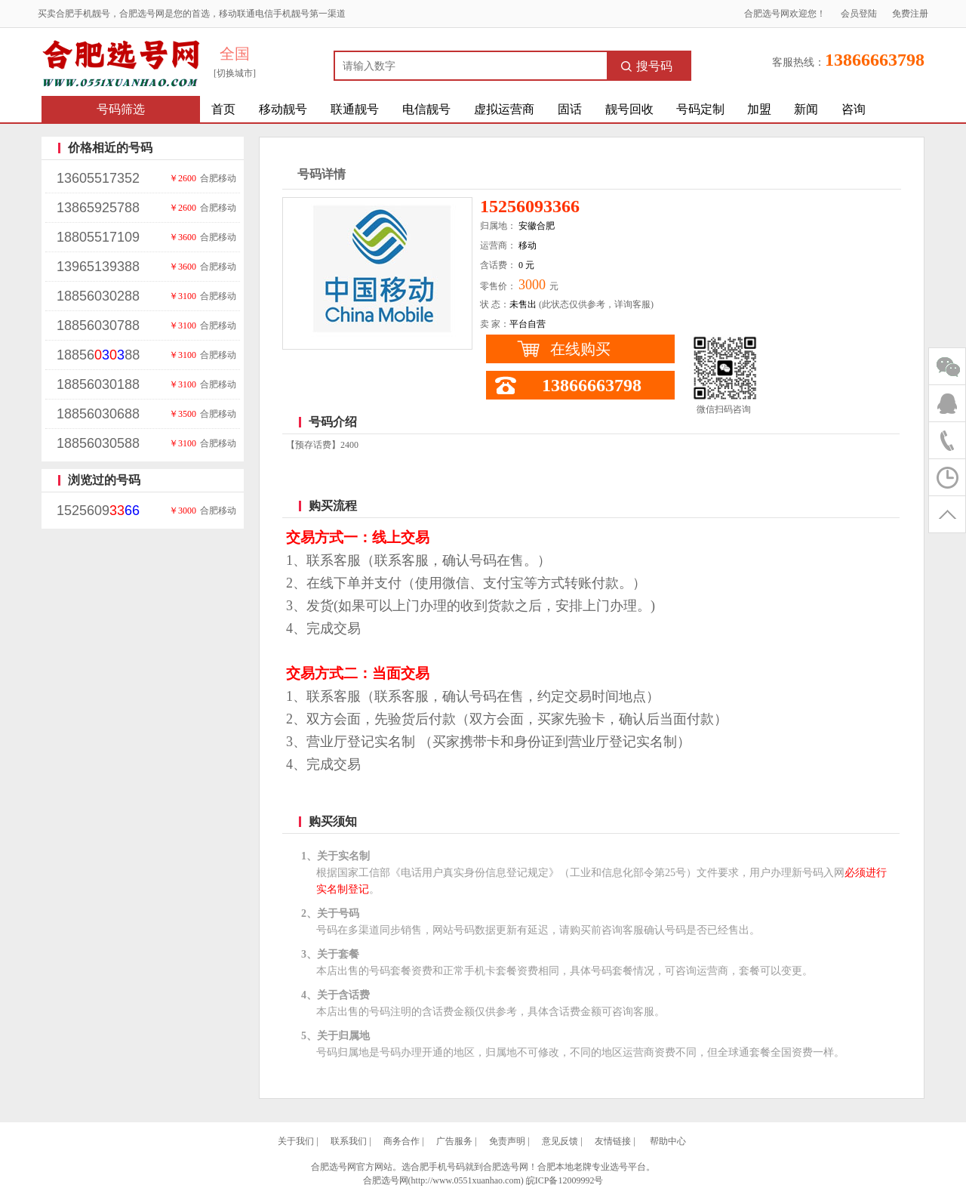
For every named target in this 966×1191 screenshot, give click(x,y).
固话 (570, 109)
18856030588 (98, 443)
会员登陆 (859, 13)
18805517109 (98, 237)
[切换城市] (235, 73)
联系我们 (349, 1141)
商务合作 (401, 1141)
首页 (223, 109)
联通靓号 (355, 109)
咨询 (853, 109)
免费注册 (910, 13)
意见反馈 (560, 1141)
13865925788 (98, 207)
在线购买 (580, 349)
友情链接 (613, 1141)
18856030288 (98, 296)
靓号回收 (629, 109)
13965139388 (98, 266)
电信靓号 (426, 109)
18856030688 (98, 414)
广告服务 (454, 1141)
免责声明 (507, 1141)
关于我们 (296, 1141)
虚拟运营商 (504, 109)
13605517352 (98, 178)
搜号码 (646, 66)
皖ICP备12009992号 (565, 1180)
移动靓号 (283, 109)
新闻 (806, 109)
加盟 (759, 109)
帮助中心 (668, 1141)
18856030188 (98, 384)
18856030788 (98, 325)
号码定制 (700, 109)
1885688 (98, 355)
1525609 (98, 510)
